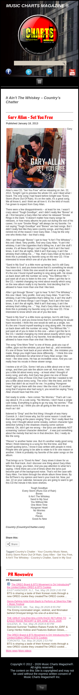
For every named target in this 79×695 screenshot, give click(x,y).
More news (12, 650)
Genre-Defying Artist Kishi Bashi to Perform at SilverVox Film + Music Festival (39, 603)
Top (41, 687)
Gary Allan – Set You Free (30, 117)
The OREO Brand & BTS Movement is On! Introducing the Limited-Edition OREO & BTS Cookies (38, 636)
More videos (24, 650)
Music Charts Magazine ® (37, 5)
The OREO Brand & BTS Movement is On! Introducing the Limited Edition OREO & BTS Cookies (38, 586)
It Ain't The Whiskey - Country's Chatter (28, 557)
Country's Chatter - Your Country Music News (41, 551)
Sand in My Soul (61, 557)
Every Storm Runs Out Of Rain (23, 554)
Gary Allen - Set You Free (57, 554)
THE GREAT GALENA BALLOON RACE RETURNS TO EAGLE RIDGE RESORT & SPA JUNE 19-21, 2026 (36, 619)
